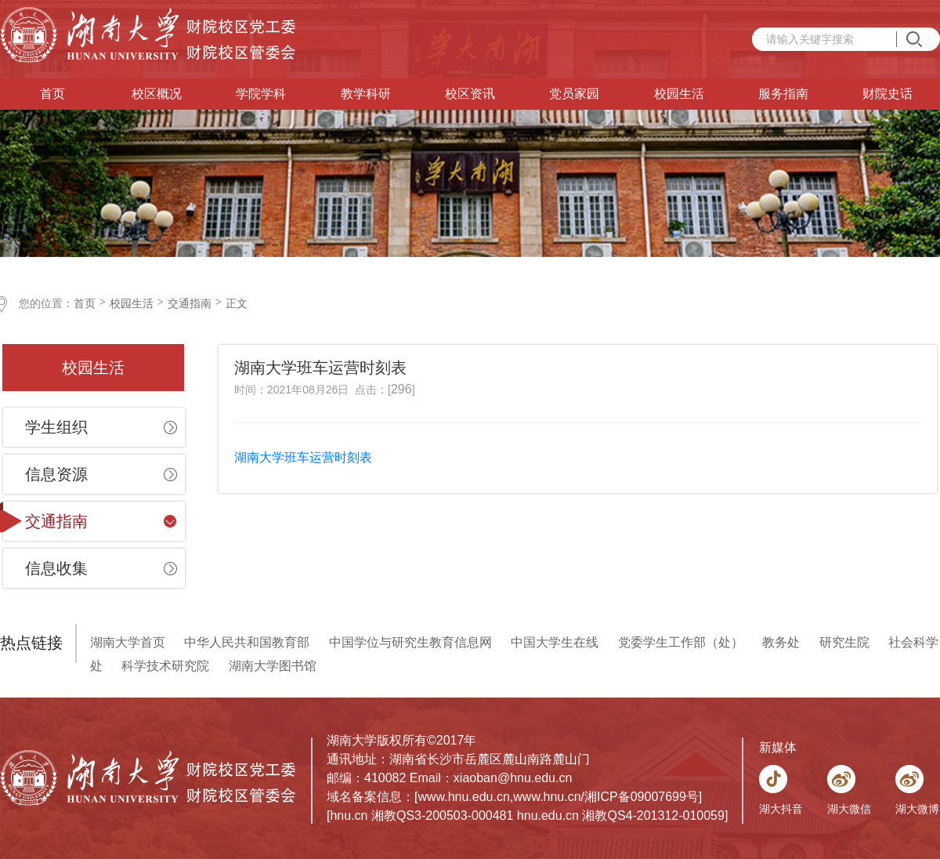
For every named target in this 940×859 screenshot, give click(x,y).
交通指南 (190, 303)
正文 (237, 303)
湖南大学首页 (127, 642)
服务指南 (783, 93)
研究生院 (844, 642)
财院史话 (887, 93)
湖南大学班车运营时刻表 (304, 457)
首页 (52, 93)
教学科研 (366, 93)
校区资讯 (470, 93)
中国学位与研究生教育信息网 (410, 642)
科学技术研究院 (165, 665)
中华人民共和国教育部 (246, 642)
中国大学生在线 (554, 642)
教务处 (781, 642)
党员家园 (574, 93)
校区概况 (157, 93)
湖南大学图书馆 (272, 665)
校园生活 (679, 93)
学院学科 (261, 93)
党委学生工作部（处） (680, 642)
